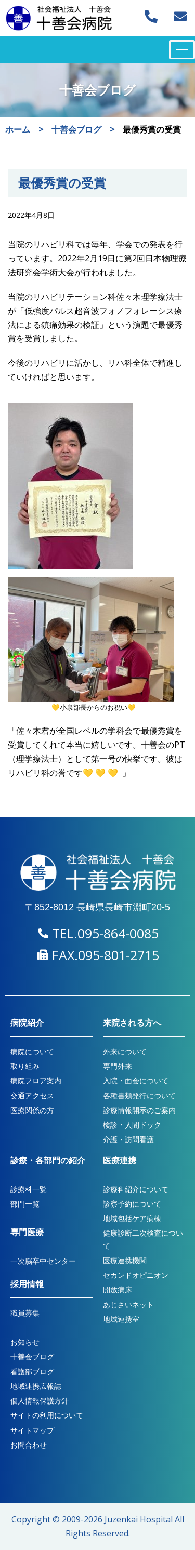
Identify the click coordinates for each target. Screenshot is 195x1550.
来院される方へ (132, 1022)
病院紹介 (27, 1022)
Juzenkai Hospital (139, 1519)
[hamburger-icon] (182, 49)
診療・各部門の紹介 (47, 1160)
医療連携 (119, 1160)
